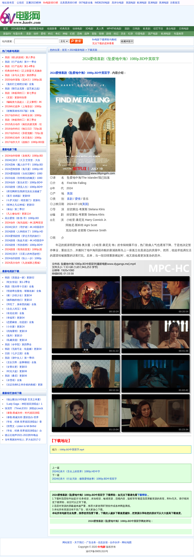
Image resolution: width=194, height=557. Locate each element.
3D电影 (89, 28)
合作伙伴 (115, 542)
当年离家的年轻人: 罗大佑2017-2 (22, 439)
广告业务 (91, 542)
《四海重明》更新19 (16, 331)
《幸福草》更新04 (14, 317)
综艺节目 (158, 28)
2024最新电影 (18, 28)
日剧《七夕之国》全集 (17, 353)
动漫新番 (52, 28)
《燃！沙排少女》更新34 (18, 295)
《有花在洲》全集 (14, 313)
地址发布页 (8, 2)
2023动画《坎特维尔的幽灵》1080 (23, 178)
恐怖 (79, 33)
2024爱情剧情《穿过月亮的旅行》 (23, 236)
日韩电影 (184, 28)
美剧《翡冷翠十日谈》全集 (19, 286)
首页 (5, 28)
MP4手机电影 (114, 28)
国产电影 (153, 33)
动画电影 (77, 28)
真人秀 (100, 28)
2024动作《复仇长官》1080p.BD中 (24, 182)
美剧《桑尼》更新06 (16, 375)
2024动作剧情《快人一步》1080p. (23, 258)
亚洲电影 (153, 2)
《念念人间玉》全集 (16, 308)
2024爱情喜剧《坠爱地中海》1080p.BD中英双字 (80, 72)
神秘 (65, 33)
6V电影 (4, 16)
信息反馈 (103, 542)
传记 (116, 33)
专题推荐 (178, 33)
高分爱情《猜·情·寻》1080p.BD (22, 218)
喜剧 (28, 33)
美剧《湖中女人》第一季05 (19, 357)
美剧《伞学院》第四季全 (18, 344)
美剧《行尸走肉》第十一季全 (20, 61)
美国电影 (131, 2)
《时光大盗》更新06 (16, 371)
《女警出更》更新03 (16, 366)
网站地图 (127, 542)
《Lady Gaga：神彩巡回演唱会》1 (23, 403)
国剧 (127, 28)
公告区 (20, 2)
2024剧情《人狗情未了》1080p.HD (24, 231)
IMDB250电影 (102, 2)
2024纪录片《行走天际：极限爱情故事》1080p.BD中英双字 (84, 478)
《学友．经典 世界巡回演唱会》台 (23, 430)
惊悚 (101, 33)
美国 (70, 193)
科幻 (50, 33)
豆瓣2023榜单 (33, 2)
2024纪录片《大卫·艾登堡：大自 (22, 160)
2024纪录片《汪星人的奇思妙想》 (23, 253)
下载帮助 (142, 495)
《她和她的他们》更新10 (18, 299)
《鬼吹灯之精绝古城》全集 (19, 84)
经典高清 (65, 28)
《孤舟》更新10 (13, 335)
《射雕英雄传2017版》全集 (20, 110)
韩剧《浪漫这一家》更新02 (19, 277)
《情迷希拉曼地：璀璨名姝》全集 (23, 291)
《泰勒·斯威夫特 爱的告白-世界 (22, 417)
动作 (36, 33)
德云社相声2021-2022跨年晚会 (21, 435)
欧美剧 (146, 28)
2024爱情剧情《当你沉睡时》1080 (23, 173)
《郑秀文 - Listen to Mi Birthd (20, 426)
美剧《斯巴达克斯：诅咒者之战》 (23, 88)
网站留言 (67, 542)
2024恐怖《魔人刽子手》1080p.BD (24, 164)
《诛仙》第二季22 (14, 209)
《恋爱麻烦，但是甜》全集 (19, 322)
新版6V (7, 33)
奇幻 (57, 33)
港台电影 (171, 28)
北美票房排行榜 (68, 2)
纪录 (130, 33)
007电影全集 (86, 2)
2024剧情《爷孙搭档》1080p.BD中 (24, 245)
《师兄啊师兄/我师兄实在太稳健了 (23, 191)
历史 (123, 33)
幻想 (72, 33)
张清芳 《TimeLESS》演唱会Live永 (24, 408)
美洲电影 (164, 2)
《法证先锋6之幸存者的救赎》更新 (24, 384)
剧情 (108, 33)
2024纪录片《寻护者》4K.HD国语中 (24, 227)
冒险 (94, 33)
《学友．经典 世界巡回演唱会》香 (23, 421)
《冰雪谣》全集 (13, 380)
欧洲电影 (142, 2)
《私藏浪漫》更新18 (16, 340)
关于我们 (79, 542)
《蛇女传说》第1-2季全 (17, 282)
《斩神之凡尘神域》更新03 (19, 204)
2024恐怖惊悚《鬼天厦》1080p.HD (24, 169)
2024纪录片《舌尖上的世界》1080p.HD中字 (76, 471)
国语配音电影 (36, 28)
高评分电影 (118, 2)
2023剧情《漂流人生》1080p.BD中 (24, 187)
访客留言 (175, 2)
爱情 (43, 33)
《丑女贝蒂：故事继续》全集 (20, 362)
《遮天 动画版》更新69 (17, 195)
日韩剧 (136, 28)
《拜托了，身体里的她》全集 (20, 304)
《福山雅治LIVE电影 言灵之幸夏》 (23, 399)
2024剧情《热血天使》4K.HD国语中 (24, 240)
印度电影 (140, 33)
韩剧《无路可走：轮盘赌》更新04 (23, 349)
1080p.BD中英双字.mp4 (71, 449)
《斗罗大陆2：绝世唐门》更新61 (22, 200)
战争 (86, 33)
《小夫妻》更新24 (14, 326)
